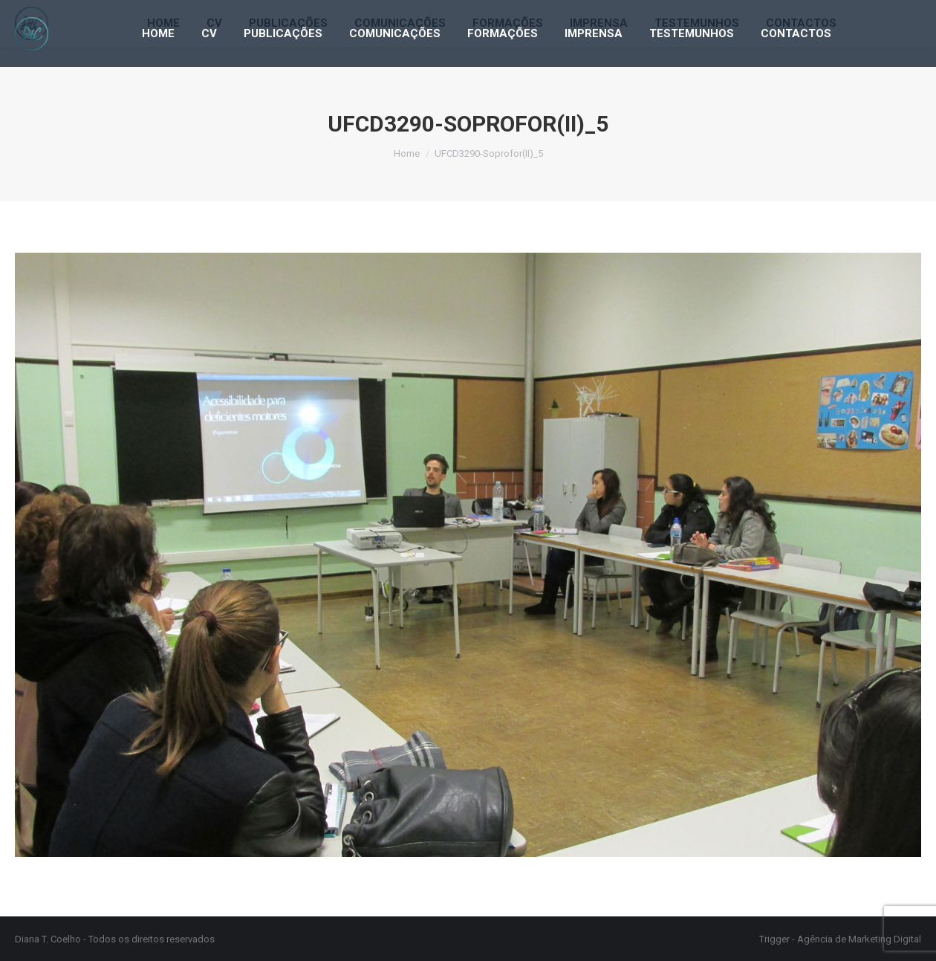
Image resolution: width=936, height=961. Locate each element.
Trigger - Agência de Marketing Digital (840, 939)
